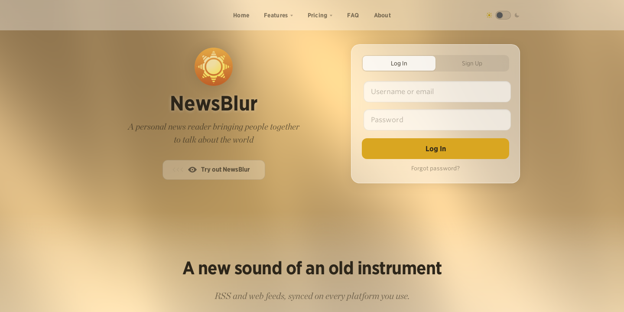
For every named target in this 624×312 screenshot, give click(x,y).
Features (276, 15)
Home (241, 15)
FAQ (353, 15)
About (382, 15)
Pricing (318, 15)
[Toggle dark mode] (503, 15)
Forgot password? (435, 168)
